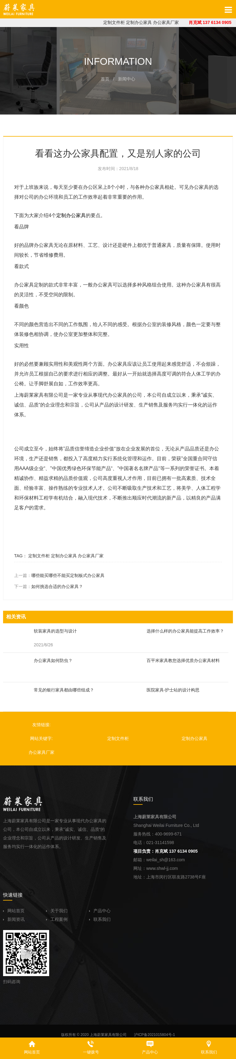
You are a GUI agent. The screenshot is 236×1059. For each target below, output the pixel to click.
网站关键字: (41, 738)
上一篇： (59, 575)
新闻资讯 (14, 919)
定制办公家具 (139, 22)
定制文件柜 (114, 22)
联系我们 (100, 919)
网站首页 (14, 910)
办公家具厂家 (166, 22)
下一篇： (48, 586)
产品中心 (100, 910)
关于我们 (57, 910)
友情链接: (41, 724)
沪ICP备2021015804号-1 (154, 1035)
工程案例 (57, 919)
